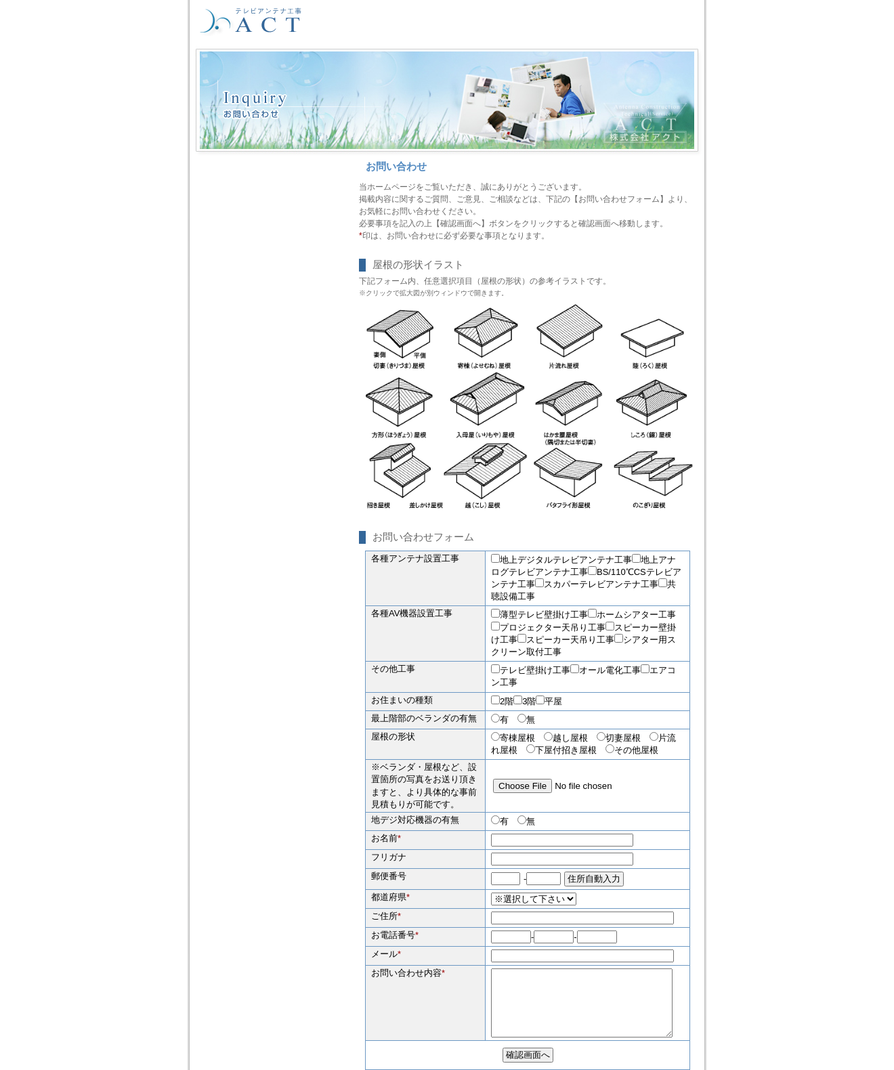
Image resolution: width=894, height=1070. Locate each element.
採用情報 (426, 21)
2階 (502, 701)
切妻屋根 (623, 738)
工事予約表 (599, 21)
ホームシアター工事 (632, 614)
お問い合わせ (663, 21)
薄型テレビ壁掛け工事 (539, 614)
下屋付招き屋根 (565, 750)
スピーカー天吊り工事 (565, 640)
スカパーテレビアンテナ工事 (596, 584)
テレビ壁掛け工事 (530, 670)
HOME (378, 21)
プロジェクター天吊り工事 (548, 627)
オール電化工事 (605, 670)
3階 (524, 701)
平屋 (549, 701)
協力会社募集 (485, 21)
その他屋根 (636, 750)
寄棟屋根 (517, 738)
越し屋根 (570, 738)
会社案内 (544, 21)
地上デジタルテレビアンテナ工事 (561, 560)
